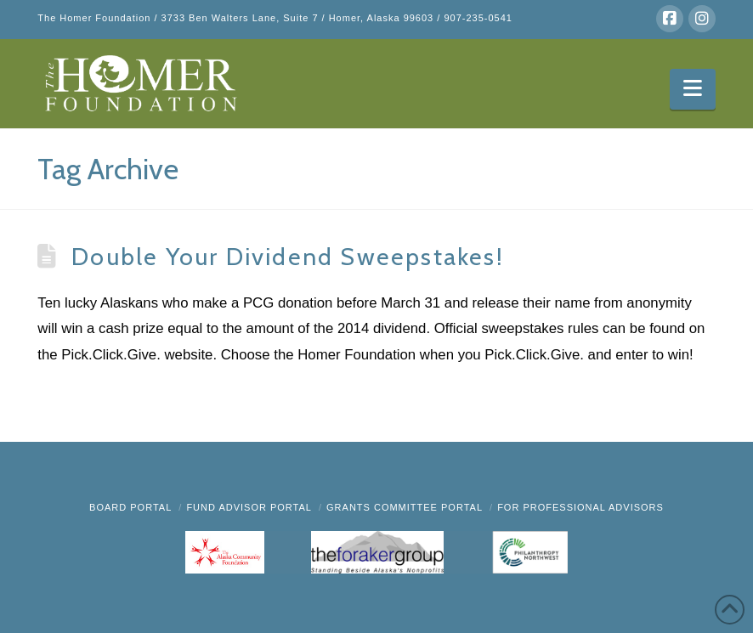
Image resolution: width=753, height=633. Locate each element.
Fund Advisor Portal (249, 507)
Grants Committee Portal (404, 507)
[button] (692, 89)
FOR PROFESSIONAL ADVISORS (580, 507)
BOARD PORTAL (130, 507)
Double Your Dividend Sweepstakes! (287, 256)
